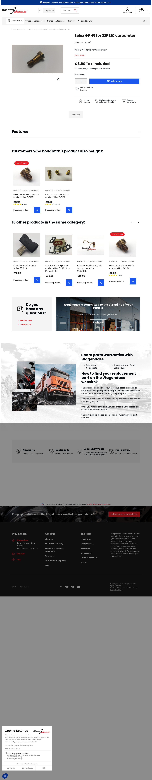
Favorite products (89, 557)
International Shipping (55, 560)
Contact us (25, 324)
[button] (143, 10)
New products (87, 544)
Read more (79, 55)
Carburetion (21, 30)
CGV (14, 587)
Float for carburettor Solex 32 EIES (24, 267)
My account (86, 553)
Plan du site (24, 587)
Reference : (79, 42)
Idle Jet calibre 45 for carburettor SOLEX (57, 196)
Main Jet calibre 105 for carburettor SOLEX (26, 196)
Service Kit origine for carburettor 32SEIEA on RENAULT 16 (57, 268)
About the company (54, 544)
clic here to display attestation (98, 504)
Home (14, 30)
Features (76, 114)
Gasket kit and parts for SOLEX (36, 30)
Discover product (20, 210)
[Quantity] (81, 81)
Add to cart (114, 81)
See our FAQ (26, 320)
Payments (49, 556)
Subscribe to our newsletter (124, 514)
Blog (47, 565)
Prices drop (86, 539)
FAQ (16, 559)
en (145, 21)
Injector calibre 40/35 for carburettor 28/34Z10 (89, 268)
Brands (84, 562)
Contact (18, 554)
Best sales (85, 548)
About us (49, 539)
